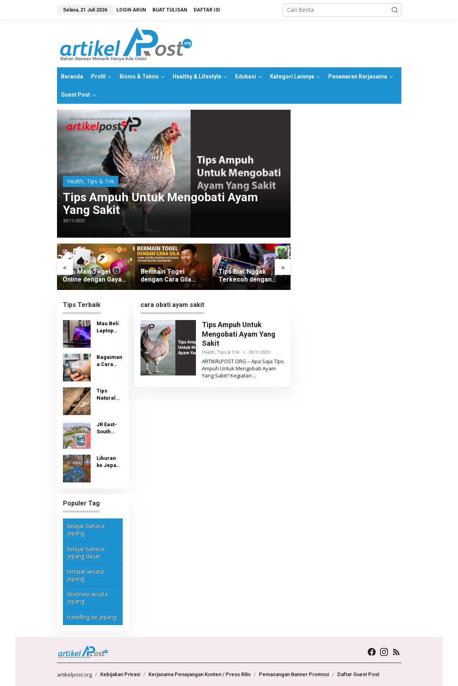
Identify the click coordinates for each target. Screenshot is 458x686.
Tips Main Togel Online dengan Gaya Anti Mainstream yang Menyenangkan (95, 276)
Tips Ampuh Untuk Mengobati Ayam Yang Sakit (160, 203)
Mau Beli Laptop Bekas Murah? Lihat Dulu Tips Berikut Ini (109, 327)
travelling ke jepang (91, 617)
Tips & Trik (100, 181)
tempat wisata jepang (85, 575)
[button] (394, 10)
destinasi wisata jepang (87, 597)
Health (75, 181)
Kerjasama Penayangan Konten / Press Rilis (199, 674)
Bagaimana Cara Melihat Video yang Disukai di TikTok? (109, 361)
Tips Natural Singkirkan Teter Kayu (108, 395)
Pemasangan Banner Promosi (294, 674)
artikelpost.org (74, 674)
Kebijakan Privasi (120, 674)
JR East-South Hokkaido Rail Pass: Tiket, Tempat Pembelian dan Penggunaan (109, 428)
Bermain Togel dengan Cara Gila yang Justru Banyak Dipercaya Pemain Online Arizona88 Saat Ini (170, 276)
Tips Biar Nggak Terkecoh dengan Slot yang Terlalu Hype (245, 276)
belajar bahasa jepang (86, 529)
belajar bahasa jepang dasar (86, 552)
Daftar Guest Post (358, 674)
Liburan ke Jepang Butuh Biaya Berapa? (110, 462)
